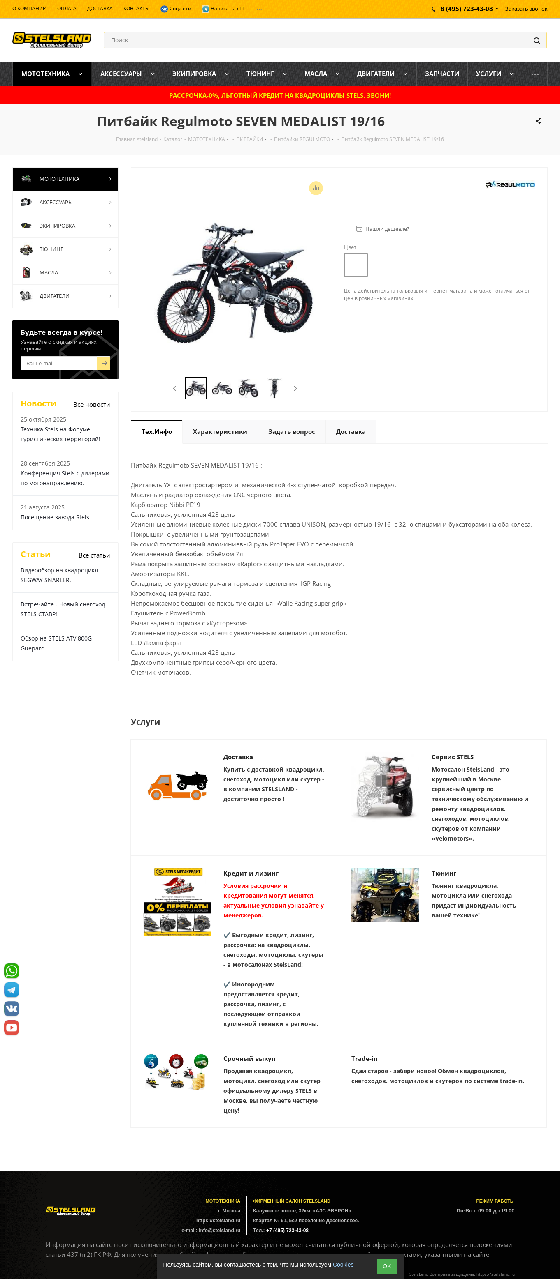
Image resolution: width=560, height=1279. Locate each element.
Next (295, 388)
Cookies (343, 1264)
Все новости (91, 404)
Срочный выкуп (249, 1058)
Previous (175, 388)
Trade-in (364, 1058)
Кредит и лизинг (251, 873)
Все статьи (94, 555)
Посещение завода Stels (55, 517)
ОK (387, 1266)
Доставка (238, 757)
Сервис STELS (453, 757)
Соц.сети (175, 9)
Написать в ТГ (223, 9)
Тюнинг (444, 873)
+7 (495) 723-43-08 (287, 1230)
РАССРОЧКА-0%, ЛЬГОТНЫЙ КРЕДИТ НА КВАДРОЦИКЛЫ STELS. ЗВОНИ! (280, 95)
